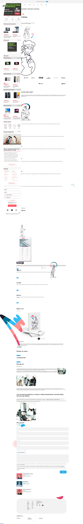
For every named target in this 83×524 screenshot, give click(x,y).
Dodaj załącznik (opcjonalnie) (21, 452)
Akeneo (28, 506)
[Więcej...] (47, 1)
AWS (27, 505)
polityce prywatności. (22, 464)
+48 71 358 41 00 (40, 518)
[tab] (39, 339)
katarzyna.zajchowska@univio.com (27, 491)
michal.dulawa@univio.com (26, 483)
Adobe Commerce (28, 503)
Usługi (32, 502)
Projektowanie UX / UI (28, 508)
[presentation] (39, 339)
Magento (28, 504)
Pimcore (28, 507)
